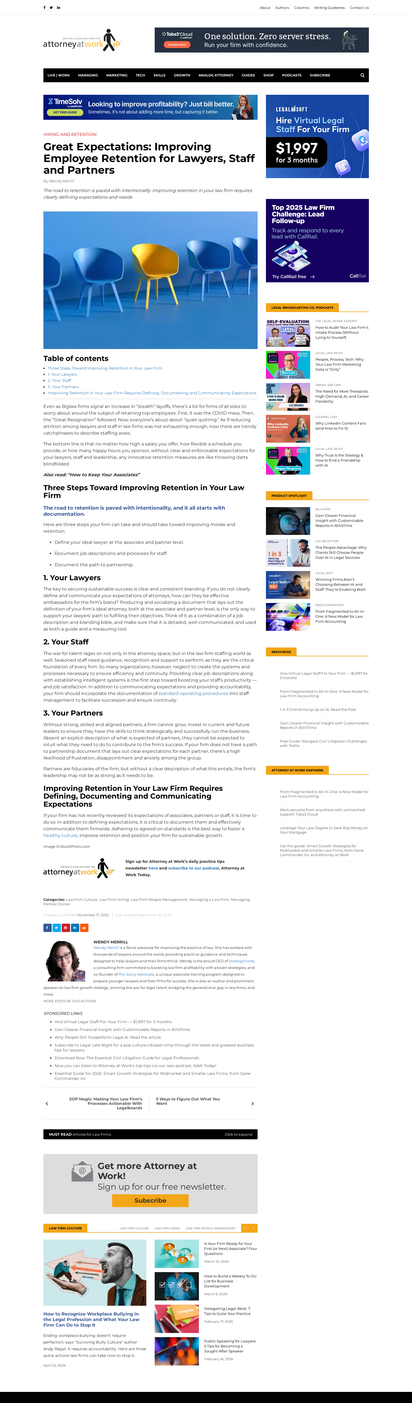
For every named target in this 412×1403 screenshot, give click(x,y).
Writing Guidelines (329, 8)
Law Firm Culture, (82, 899)
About (265, 8)
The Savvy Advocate (136, 974)
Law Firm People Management (211, 1228)
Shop (268, 75)
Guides (248, 75)
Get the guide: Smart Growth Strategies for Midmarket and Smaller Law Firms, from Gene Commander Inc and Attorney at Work (322, 850)
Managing (88, 75)
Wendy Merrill (61, 181)
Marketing (116, 75)
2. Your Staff (59, 380)
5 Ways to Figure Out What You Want (188, 1101)
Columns (301, 8)
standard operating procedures (193, 693)
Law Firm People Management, (159, 899)
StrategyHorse (241, 961)
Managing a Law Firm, (209, 899)
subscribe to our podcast (193, 868)
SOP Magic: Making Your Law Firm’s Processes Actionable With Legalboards (105, 1103)
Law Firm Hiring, (114, 899)
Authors (282, 8)
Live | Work (59, 75)
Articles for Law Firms (150, 1134)
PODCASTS (292, 75)
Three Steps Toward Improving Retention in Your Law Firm (105, 368)
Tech (140, 75)
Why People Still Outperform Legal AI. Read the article (108, 1037)
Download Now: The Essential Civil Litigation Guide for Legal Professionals (127, 1057)
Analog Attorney (216, 75)
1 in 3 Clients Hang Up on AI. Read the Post (318, 709)
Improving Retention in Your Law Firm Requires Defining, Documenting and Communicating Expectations (152, 392)
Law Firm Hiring (167, 1228)
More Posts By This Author (69, 1001)
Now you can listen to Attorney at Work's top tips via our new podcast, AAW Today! (135, 1065)
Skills (160, 75)
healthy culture (60, 835)
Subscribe (320, 75)
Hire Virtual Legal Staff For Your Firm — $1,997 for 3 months (113, 1021)
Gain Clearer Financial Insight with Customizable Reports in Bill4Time (122, 1029)
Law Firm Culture (134, 1228)
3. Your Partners (63, 386)
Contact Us (359, 8)
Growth (182, 75)
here (153, 868)
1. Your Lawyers (62, 374)
